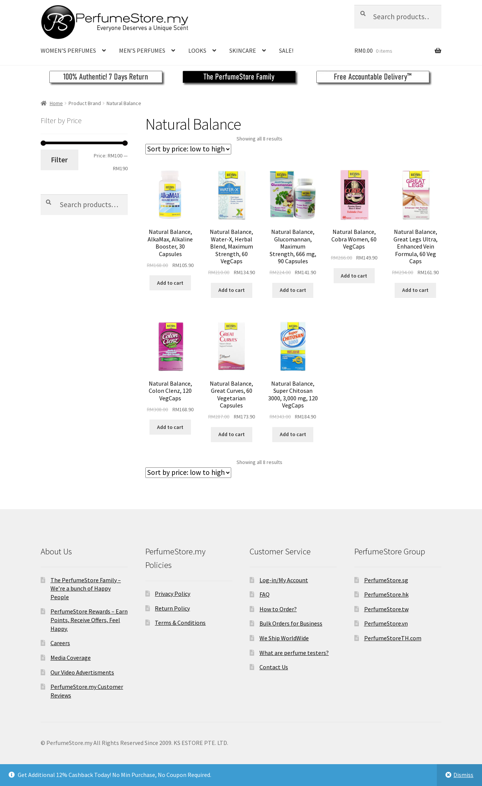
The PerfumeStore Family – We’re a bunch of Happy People (85, 588)
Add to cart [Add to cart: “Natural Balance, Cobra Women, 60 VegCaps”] (354, 275)
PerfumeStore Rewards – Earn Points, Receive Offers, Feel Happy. (89, 619)
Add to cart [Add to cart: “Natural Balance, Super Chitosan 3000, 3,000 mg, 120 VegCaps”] (293, 434)
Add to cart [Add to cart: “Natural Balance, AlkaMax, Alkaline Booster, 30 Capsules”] (170, 282)
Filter (59, 159)
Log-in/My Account (283, 580)
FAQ (264, 594)
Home (56, 103)
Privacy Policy (172, 593)
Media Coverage (70, 657)
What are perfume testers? (294, 652)
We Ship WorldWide (284, 638)
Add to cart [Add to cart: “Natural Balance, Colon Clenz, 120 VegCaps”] (170, 427)
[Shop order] (188, 149)
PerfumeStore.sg (386, 580)
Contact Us (273, 667)
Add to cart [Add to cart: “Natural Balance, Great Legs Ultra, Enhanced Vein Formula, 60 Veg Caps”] (415, 290)
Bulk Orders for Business (290, 623)
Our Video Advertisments (82, 672)
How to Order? (278, 609)
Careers (60, 643)
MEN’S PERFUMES (142, 50)
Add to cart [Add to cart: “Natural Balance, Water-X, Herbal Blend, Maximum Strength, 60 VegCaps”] (231, 290)
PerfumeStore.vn (386, 623)
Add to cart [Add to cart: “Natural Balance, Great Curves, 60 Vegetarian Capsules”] (231, 434)
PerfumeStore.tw (386, 609)
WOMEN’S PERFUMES (68, 50)
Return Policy (172, 608)
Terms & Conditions (180, 622)
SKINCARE (242, 50)
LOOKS (197, 50)
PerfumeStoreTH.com (392, 638)
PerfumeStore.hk (386, 594)
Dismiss (463, 774)
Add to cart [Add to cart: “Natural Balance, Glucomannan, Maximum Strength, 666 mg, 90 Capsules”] (293, 290)
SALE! (286, 50)
